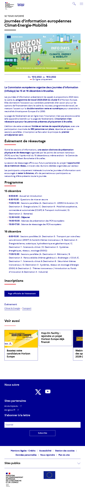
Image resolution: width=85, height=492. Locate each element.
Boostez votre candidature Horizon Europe (18, 353)
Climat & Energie (12, 308)
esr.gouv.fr (10, 410)
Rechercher (74, 3)
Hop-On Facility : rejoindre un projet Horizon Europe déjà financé (52, 338)
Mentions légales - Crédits (23, 451)
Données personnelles (26, 455)
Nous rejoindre (47, 455)
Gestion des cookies (64, 451)
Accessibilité (45, 451)
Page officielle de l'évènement (22, 293)
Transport (26, 308)
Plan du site (64, 455)
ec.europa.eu (12, 406)
